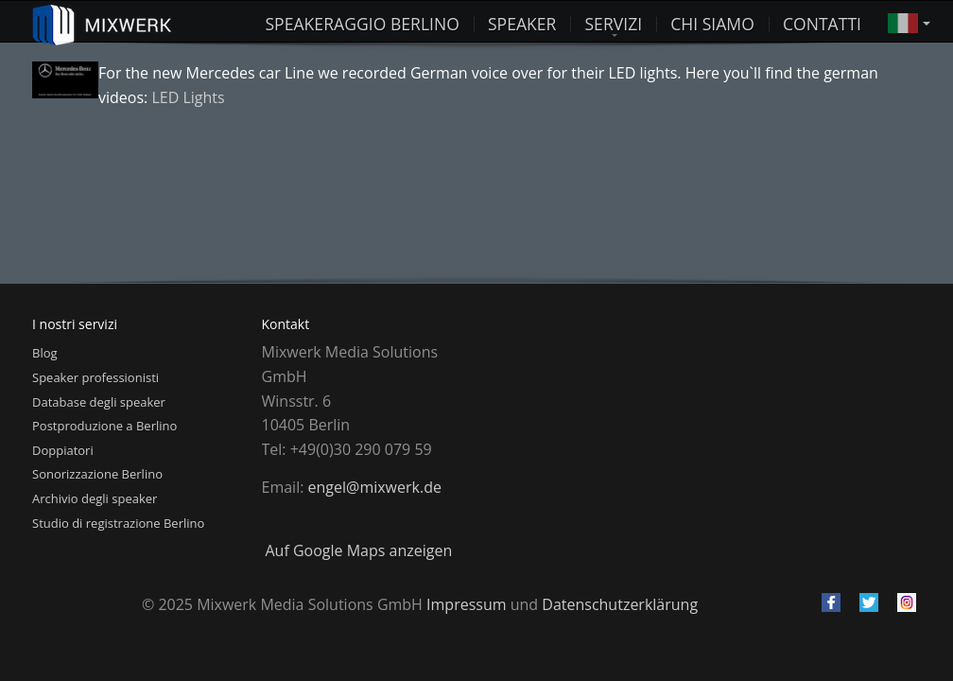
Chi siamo (712, 21)
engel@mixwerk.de (375, 487)
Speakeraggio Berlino (362, 21)
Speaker (522, 21)
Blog (45, 352)
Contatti (822, 21)
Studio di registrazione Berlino (118, 523)
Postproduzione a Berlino (104, 425)
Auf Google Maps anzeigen (359, 550)
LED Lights (187, 97)
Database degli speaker (98, 401)
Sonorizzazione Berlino (97, 473)
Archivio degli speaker (94, 498)
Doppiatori (63, 450)
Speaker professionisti (95, 377)
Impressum (466, 604)
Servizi (613, 21)
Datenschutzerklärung (620, 604)
